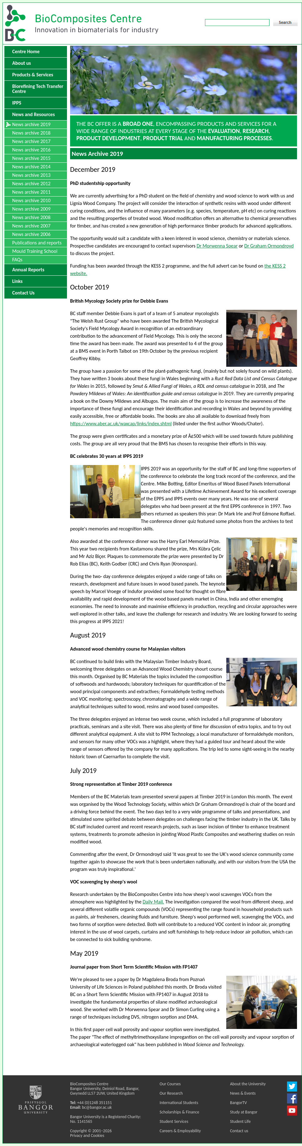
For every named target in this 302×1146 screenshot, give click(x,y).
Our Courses (170, 1084)
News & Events (243, 1093)
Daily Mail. (153, 902)
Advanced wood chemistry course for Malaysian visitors (127, 649)
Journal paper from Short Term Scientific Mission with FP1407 (133, 967)
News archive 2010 (31, 200)
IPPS (16, 103)
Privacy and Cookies (87, 1135)
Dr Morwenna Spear (217, 246)
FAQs (17, 260)
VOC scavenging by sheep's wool (103, 882)
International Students (179, 1102)
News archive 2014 (31, 167)
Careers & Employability (180, 1130)
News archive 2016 (31, 150)
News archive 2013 (31, 175)
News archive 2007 (31, 226)
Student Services (174, 1121)
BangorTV (238, 1102)
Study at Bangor (244, 1112)
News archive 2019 (31, 124)
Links (17, 281)
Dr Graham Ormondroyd (269, 246)
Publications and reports (37, 243)
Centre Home (25, 51)
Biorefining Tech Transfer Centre (37, 88)
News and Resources (33, 114)
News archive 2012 (31, 184)
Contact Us (23, 293)
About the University (248, 1084)
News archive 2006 (31, 234)
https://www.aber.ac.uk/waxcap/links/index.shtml (121, 424)
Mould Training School (34, 251)
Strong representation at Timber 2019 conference (121, 784)
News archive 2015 (31, 158)
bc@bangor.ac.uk (97, 1107)
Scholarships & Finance (179, 1112)
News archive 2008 (31, 217)
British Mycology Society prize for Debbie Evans (119, 301)
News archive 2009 (31, 209)
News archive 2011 (31, 192)
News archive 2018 (31, 133)
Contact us (239, 1130)
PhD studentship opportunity (100, 183)
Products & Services (32, 75)
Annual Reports (28, 270)
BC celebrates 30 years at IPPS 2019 (106, 456)
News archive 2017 (31, 141)
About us (21, 63)
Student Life (240, 1121)
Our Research (171, 1093)
